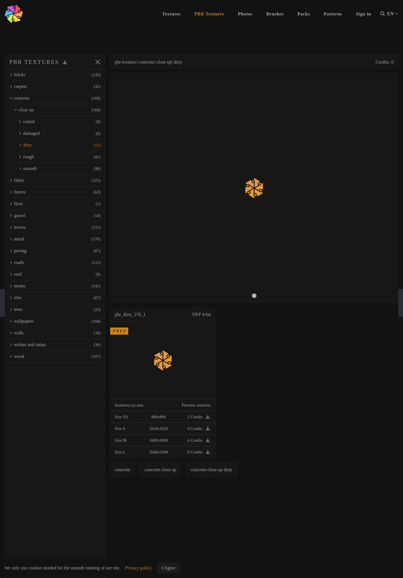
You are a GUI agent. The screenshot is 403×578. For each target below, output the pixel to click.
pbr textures (126, 62)
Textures (171, 13)
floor (54, 204)
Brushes (275, 13)
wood (54, 356)
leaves (54, 227)
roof (54, 274)
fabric (54, 180)
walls (54, 333)
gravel (54, 215)
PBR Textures (209, 13)
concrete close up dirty (211, 469)
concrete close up (160, 469)
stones (54, 286)
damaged (59, 133)
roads (54, 262)
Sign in (363, 13)
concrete (54, 98)
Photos (245, 13)
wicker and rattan (54, 344)
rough (59, 157)
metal (54, 239)
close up (57, 110)
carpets (54, 86)
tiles (54, 297)
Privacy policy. (139, 567)
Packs (303, 13)
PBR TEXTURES (34, 62)
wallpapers (54, 321)
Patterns (333, 13)
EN (392, 13)
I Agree (168, 567)
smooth (59, 168)
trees (54, 309)
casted (59, 121)
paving (54, 251)
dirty (59, 145)
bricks (54, 74)
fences (54, 192)
